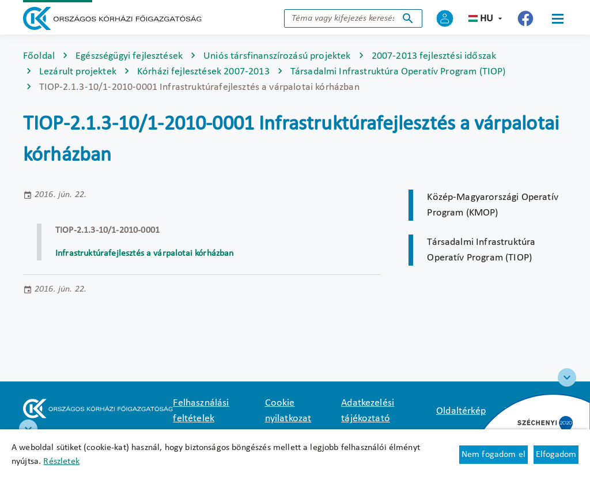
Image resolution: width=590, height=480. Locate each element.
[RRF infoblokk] (28, 428)
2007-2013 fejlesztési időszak (434, 56)
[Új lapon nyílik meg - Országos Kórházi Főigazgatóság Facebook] (525, 18)
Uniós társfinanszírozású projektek (276, 56)
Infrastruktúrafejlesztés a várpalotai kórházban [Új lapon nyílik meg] (145, 253)
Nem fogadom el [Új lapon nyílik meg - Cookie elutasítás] (493, 454)
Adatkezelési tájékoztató (367, 411)
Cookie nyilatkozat (288, 411)
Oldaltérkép (461, 411)
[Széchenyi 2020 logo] (567, 377)
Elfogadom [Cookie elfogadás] (556, 454)
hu (486, 18)
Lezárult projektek (77, 71)
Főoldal (39, 56)
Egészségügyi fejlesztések (129, 56)
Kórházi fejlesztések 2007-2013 (203, 71)
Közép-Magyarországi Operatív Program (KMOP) (492, 205)
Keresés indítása (408, 18)
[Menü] (558, 18)
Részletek (61, 461)
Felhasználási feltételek (201, 411)
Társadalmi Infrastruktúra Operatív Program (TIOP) (398, 71)
